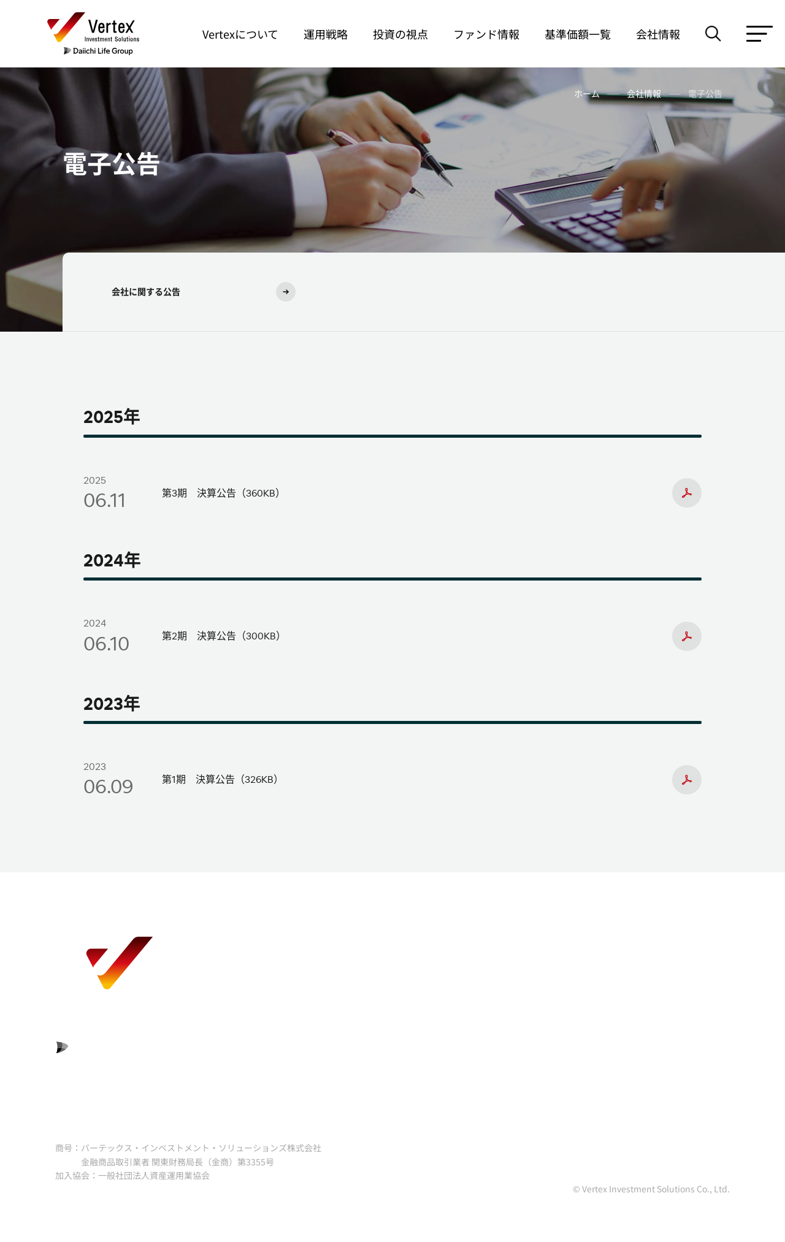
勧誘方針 (550, 959)
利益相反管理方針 (300, 990)
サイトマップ (560, 1083)
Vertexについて (240, 34)
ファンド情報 (486, 34)
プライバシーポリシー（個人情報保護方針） (359, 1021)
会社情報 (658, 34)
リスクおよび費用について (320, 959)
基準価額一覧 (578, 34)
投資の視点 (400, 34)
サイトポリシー (295, 1052)
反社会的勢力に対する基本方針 (599, 990)
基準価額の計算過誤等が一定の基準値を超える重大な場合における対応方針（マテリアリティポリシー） (619, 1037)
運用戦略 (326, 34)
